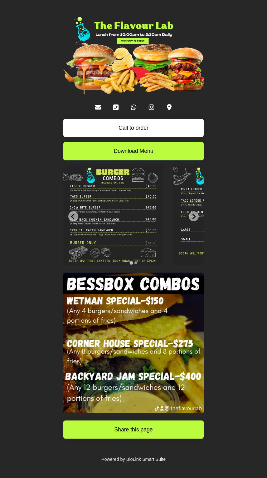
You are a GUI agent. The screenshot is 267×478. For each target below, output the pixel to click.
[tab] (131, 262)
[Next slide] (194, 216)
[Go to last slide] (73, 216)
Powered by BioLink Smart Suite (133, 459)
